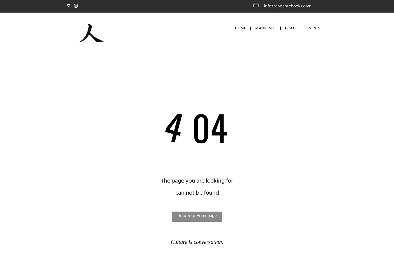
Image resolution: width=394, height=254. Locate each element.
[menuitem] (241, 28)
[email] (68, 6)
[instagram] (76, 6)
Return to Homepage (197, 216)
